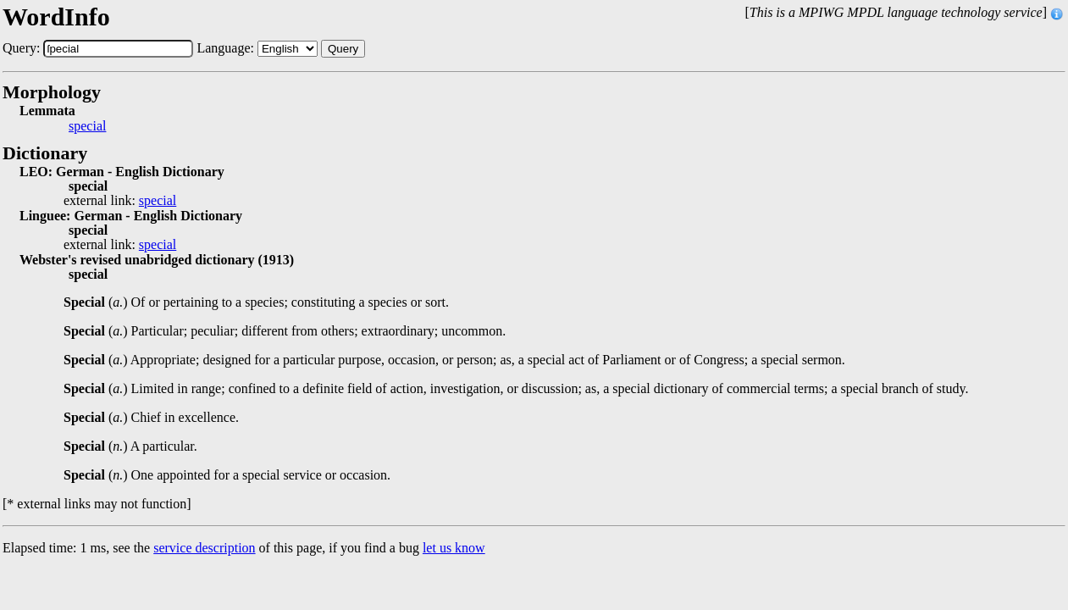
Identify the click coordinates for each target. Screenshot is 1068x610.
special (87, 126)
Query (343, 48)
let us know (454, 548)
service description (204, 548)
